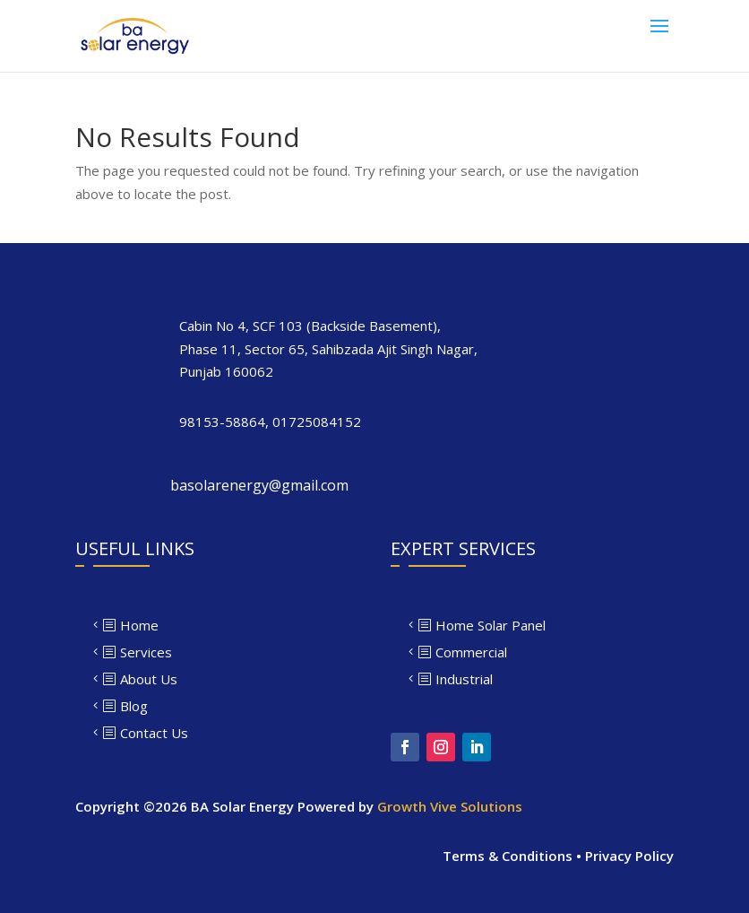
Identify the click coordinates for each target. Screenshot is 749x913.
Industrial (464, 679)
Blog (134, 706)
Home (139, 625)
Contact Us (154, 733)
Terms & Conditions (508, 856)
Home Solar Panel (490, 625)
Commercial (471, 652)
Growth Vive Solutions (449, 806)
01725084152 (316, 421)
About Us (148, 679)
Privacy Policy (629, 856)
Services (146, 652)
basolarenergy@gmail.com (259, 485)
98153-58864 (222, 421)
